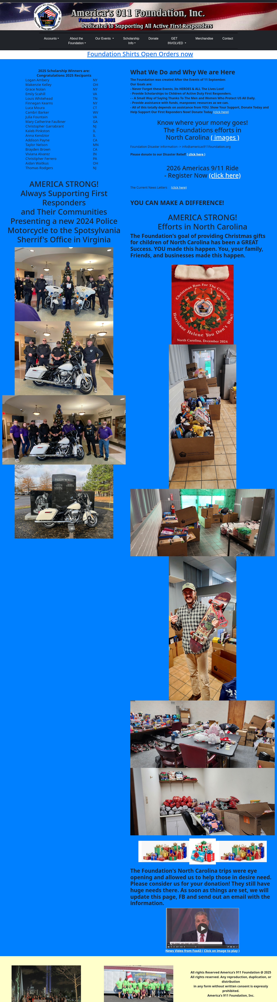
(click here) (221, 112)
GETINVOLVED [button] (176, 41)
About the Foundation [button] (76, 41)
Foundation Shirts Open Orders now (140, 54)
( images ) (225, 137)
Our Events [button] (103, 38)
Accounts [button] (50, 38)
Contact (227, 38)
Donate (153, 38)
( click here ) (196, 154)
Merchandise (204, 38)
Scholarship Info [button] (131, 41)
